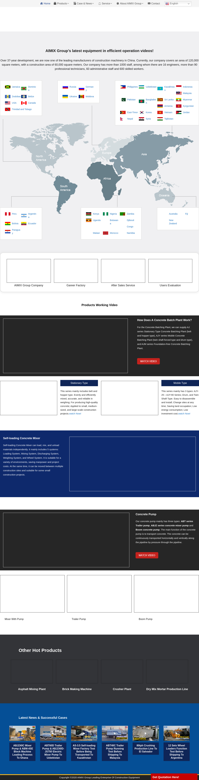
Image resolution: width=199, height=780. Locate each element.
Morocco (114, 233)
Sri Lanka (169, 99)
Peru (14, 214)
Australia (173, 214)
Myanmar (187, 99)
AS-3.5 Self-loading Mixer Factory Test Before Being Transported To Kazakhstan (84, 751)
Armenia (168, 106)
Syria (148, 119)
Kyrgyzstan (188, 106)
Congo (130, 226)
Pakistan (131, 99)
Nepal (130, 119)
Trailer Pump (79, 619)
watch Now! (75, 413)
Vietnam (168, 112)
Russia (72, 87)
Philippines (132, 87)
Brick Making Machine (77, 689)
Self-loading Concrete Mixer (21, 438)
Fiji (186, 214)
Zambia (130, 214)
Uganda (97, 220)
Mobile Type (180, 383)
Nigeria (113, 214)
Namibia (131, 233)
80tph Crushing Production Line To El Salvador (145, 748)
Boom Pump (145, 619)
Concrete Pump (146, 514)
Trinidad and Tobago (22, 109)
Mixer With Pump (14, 619)
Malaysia (187, 93)
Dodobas (16, 96)
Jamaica (16, 87)
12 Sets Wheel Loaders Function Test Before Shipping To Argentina (176, 751)
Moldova (90, 96)
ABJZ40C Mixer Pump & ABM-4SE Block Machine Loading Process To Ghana (22, 751)
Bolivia (15, 223)
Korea (149, 112)
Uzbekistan (151, 87)
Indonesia (187, 87)
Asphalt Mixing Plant (32, 689)
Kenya (96, 214)
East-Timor (132, 112)
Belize (31, 96)
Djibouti (130, 220)
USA (14, 103)
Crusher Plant (122, 689)
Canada (32, 103)
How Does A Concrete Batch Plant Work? (164, 320)
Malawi (96, 233)
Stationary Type (79, 383)
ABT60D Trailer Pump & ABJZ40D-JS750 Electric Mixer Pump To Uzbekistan (53, 751)
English (171, 4)
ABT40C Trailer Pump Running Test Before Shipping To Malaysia (115, 751)
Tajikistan (168, 119)
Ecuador (32, 223)
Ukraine (73, 96)
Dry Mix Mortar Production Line (167, 689)
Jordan (186, 112)
